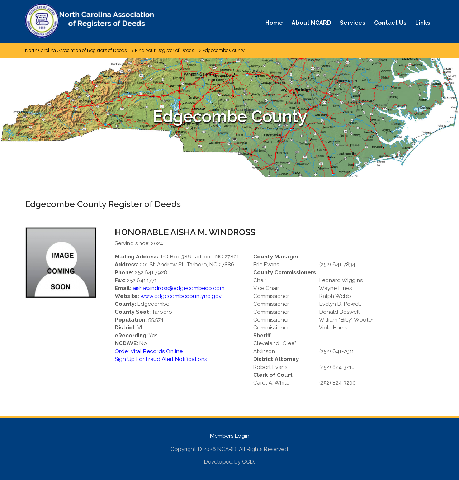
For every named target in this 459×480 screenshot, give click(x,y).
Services (352, 22)
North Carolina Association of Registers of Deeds (76, 50)
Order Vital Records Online (149, 351)
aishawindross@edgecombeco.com (178, 288)
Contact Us (390, 22)
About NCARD (311, 22)
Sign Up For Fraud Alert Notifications (161, 359)
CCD (248, 461)
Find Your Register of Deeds (164, 50)
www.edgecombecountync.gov (181, 296)
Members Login (229, 436)
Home (274, 22)
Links (422, 22)
